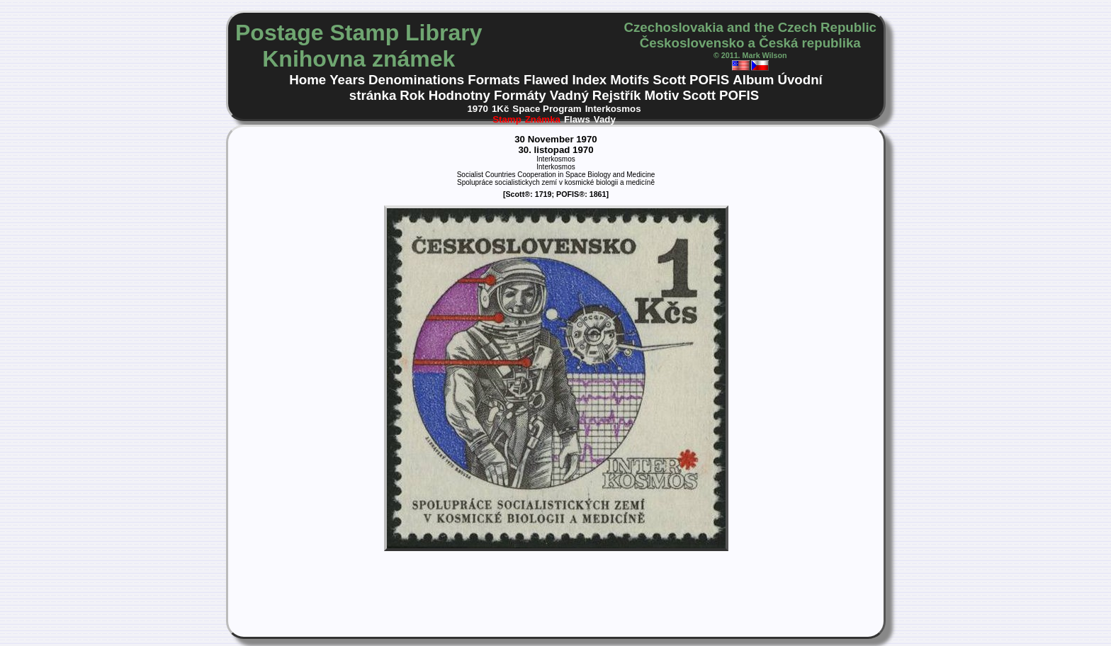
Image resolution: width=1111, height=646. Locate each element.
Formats (494, 79)
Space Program (546, 108)
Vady (605, 119)
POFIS (709, 79)
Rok (412, 95)
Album (753, 79)
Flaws (577, 119)
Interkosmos (613, 108)
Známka (542, 119)
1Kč (500, 108)
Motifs (629, 79)
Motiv (661, 95)
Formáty (520, 95)
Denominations (416, 79)
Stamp (506, 119)
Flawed (546, 79)
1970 (477, 108)
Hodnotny (459, 95)
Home (307, 79)
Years (347, 79)
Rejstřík (616, 95)
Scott (669, 79)
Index (589, 79)
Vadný (569, 95)
